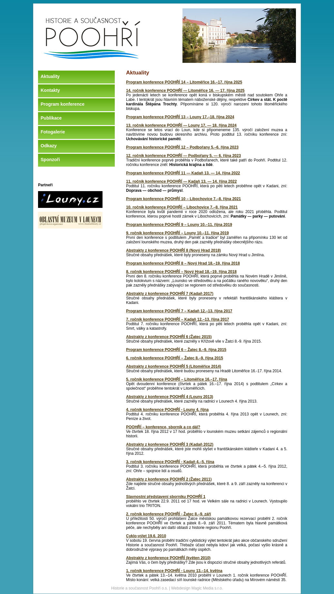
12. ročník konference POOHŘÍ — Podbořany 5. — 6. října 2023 (183, 155)
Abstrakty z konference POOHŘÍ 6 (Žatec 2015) (168, 337)
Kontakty (50, 90)
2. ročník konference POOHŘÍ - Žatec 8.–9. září (168, 514)
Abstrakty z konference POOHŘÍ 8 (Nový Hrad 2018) (173, 250)
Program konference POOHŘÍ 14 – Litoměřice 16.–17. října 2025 (184, 82)
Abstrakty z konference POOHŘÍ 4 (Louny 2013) (169, 396)
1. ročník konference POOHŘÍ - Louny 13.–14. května (174, 571)
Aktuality (50, 76)
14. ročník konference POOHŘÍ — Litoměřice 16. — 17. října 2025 (185, 90)
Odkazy (49, 145)
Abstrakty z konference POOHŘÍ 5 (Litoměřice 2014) (173, 366)
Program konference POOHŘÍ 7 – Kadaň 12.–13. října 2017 (179, 311)
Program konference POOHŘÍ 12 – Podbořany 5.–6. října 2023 (182, 147)
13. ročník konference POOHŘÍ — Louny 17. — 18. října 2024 (181, 125)
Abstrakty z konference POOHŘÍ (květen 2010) (168, 558)
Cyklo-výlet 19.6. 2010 (146, 536)
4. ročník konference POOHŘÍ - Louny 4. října (167, 409)
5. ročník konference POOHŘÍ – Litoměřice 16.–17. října (176, 379)
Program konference (62, 104)
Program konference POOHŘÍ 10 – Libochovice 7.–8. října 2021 (183, 199)
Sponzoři (50, 159)
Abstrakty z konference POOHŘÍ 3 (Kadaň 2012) (169, 444)
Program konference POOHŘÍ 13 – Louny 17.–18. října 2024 (180, 117)
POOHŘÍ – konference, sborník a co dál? (163, 427)
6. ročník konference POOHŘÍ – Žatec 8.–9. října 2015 (174, 358)
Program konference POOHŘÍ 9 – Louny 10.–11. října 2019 (179, 224)
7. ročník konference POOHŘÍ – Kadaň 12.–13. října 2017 (177, 319)
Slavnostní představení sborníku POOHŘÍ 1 (165, 496)
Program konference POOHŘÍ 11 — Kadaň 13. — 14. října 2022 (183, 173)
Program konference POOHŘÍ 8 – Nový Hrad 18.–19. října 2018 (183, 263)
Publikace (51, 118)
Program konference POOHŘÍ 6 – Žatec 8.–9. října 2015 (176, 349)
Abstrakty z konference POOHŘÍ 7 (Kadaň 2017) (169, 293)
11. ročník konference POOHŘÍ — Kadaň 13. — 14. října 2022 (181, 181)
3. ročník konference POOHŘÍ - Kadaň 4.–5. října (170, 462)
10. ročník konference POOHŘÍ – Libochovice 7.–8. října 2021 (182, 207)
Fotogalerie (53, 131)
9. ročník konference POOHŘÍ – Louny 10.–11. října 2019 (177, 233)
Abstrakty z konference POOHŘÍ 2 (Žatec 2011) (168, 479)
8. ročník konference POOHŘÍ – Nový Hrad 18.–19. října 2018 (181, 271)
